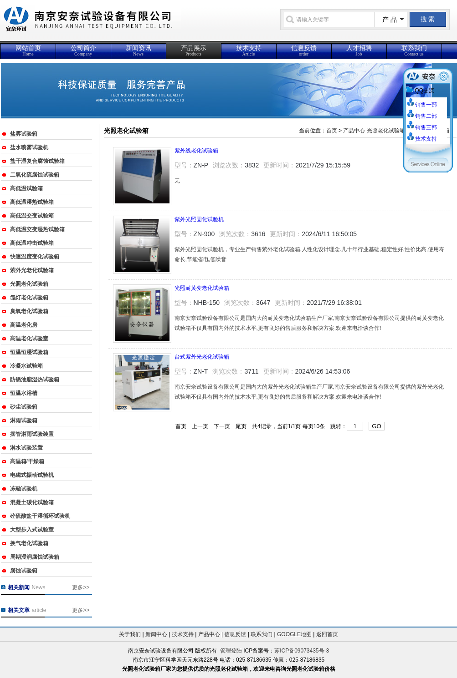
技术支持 (248, 50)
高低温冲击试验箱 (32, 243)
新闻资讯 (138, 50)
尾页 (241, 426)
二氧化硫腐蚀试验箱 (34, 175)
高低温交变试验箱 (32, 216)
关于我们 (130, 634)
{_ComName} (132, 24)
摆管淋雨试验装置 (32, 434)
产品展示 (193, 50)
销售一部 (426, 104)
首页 (331, 130)
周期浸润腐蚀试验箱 (34, 557)
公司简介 (83, 50)
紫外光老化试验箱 (32, 270)
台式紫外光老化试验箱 (202, 357)
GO (376, 426)
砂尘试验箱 (23, 407)
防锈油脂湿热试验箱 (34, 379)
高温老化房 (23, 325)
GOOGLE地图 (294, 634)
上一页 (200, 426)
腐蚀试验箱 (23, 570)
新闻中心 (156, 634)
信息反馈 (304, 50)
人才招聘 (359, 50)
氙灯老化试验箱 (29, 297)
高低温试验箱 (26, 188)
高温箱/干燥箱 (27, 461)
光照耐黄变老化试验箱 (202, 288)
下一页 (222, 426)
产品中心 (354, 130)
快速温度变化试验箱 (34, 256)
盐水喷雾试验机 (29, 147)
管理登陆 (231, 651)
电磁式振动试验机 (32, 475)
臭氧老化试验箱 (29, 311)
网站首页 (28, 50)
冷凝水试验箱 (26, 366)
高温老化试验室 (29, 338)
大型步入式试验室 (32, 529)
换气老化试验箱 (29, 543)
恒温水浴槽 (23, 393)
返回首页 (327, 634)
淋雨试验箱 (23, 420)
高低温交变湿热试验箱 (37, 229)
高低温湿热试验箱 (32, 202)
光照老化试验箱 (29, 284)
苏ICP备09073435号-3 (301, 651)
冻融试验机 (23, 489)
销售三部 (426, 127)
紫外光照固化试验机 (199, 219)
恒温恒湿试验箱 (29, 352)
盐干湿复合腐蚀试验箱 (37, 161)
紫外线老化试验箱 (196, 150)
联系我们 (414, 50)
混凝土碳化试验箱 (32, 502)
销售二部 (426, 116)
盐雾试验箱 (23, 134)
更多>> (80, 587)
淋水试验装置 (26, 448)
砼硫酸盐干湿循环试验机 (40, 516)
